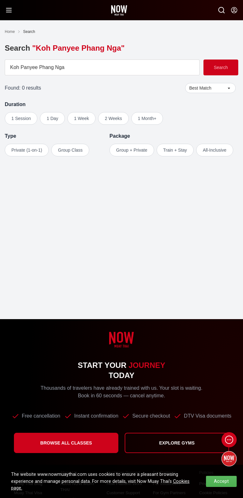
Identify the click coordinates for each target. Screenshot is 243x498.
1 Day (52, 118)
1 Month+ (147, 118)
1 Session (21, 118)
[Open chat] (229, 439)
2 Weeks (113, 118)
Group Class (70, 150)
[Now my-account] (234, 10)
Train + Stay (175, 150)
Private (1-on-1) (26, 150)
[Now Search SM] (221, 10)
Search (221, 67)
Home (10, 31)
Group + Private (131, 150)
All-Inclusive (215, 150)
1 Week (81, 118)
